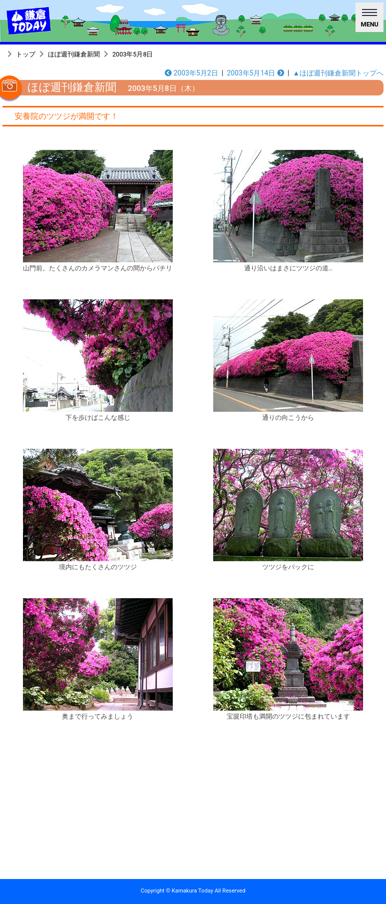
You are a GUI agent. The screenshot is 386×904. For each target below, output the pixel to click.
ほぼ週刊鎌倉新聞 (74, 54)
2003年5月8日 (132, 54)
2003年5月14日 (255, 73)
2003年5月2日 (191, 73)
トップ (25, 54)
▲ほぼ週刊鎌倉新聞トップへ (338, 73)
